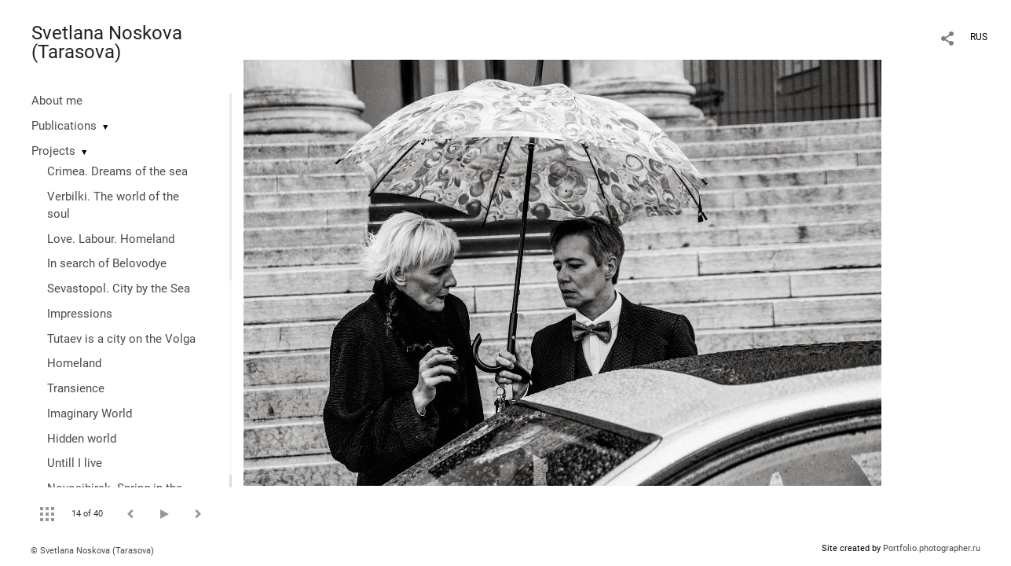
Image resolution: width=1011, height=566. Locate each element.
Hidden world (81, 439)
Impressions (79, 314)
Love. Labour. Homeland (110, 239)
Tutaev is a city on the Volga (121, 339)
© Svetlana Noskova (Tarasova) (92, 551)
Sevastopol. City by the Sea (118, 288)
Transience (75, 388)
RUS (978, 36)
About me (56, 101)
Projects (53, 151)
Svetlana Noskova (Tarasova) (106, 42)
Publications (64, 126)
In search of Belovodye (107, 263)
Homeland (74, 363)
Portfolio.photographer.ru (931, 548)
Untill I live (74, 463)
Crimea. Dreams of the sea (117, 171)
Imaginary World (89, 413)
